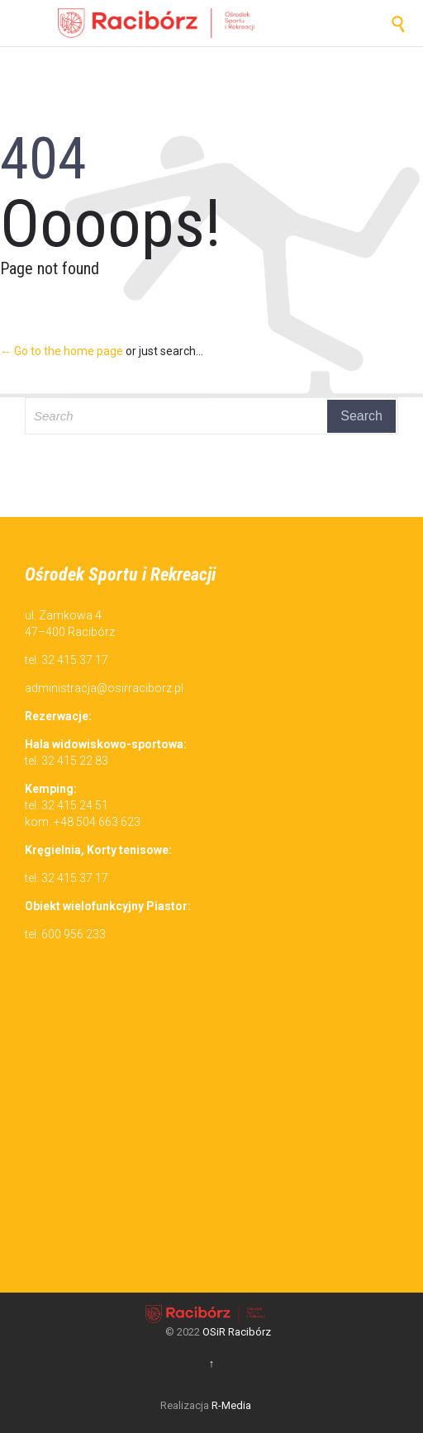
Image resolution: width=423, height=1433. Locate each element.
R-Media (231, 1405)
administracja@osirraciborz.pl (104, 688)
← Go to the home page (61, 351)
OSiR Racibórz (236, 1332)
